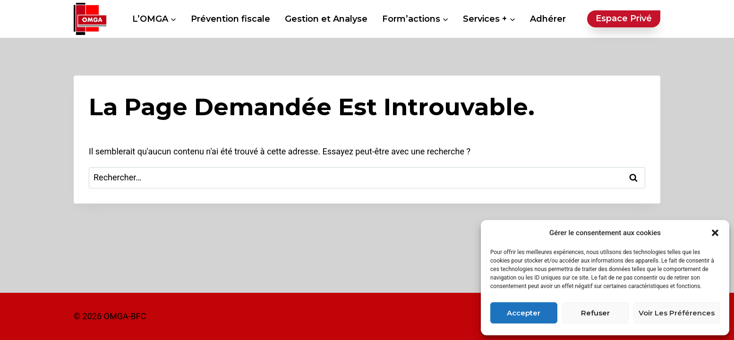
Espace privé (624, 18)
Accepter (523, 312)
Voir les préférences (677, 312)
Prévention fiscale (230, 19)
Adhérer (548, 19)
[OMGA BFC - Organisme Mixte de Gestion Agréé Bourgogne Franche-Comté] (90, 19)
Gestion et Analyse (326, 19)
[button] (715, 233)
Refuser (595, 312)
